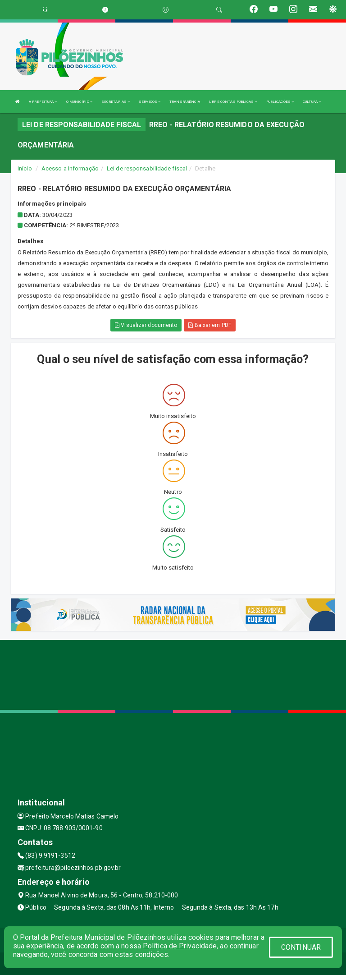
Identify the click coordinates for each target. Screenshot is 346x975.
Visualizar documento (146, 325)
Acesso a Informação (70, 168)
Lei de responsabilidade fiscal (147, 168)
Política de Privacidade (180, 946)
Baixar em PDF (209, 325)
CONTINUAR (301, 947)
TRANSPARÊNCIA (184, 102)
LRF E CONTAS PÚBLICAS (233, 102)
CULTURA (312, 102)
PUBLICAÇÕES (280, 102)
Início (25, 168)
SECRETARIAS (115, 102)
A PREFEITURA (43, 102)
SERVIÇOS (149, 102)
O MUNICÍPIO (79, 102)
